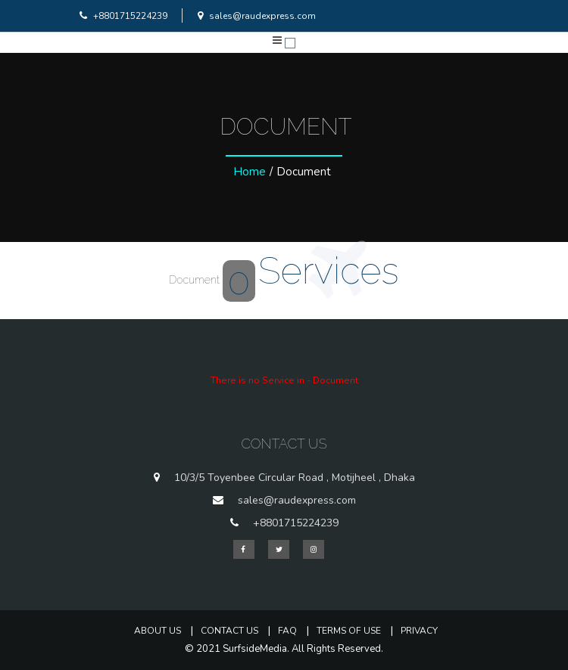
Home (249, 171)
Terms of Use (349, 631)
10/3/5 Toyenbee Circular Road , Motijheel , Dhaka (294, 477)
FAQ (287, 631)
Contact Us (229, 631)
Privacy (419, 631)
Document (212, 280)
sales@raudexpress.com (255, 16)
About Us (157, 631)
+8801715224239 (121, 16)
